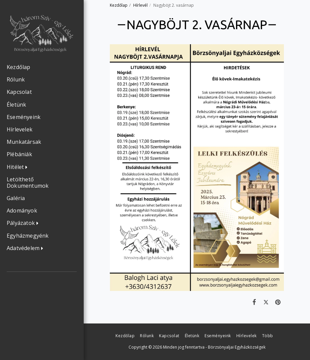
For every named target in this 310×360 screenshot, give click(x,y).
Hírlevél (140, 5)
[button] (19, 167)
